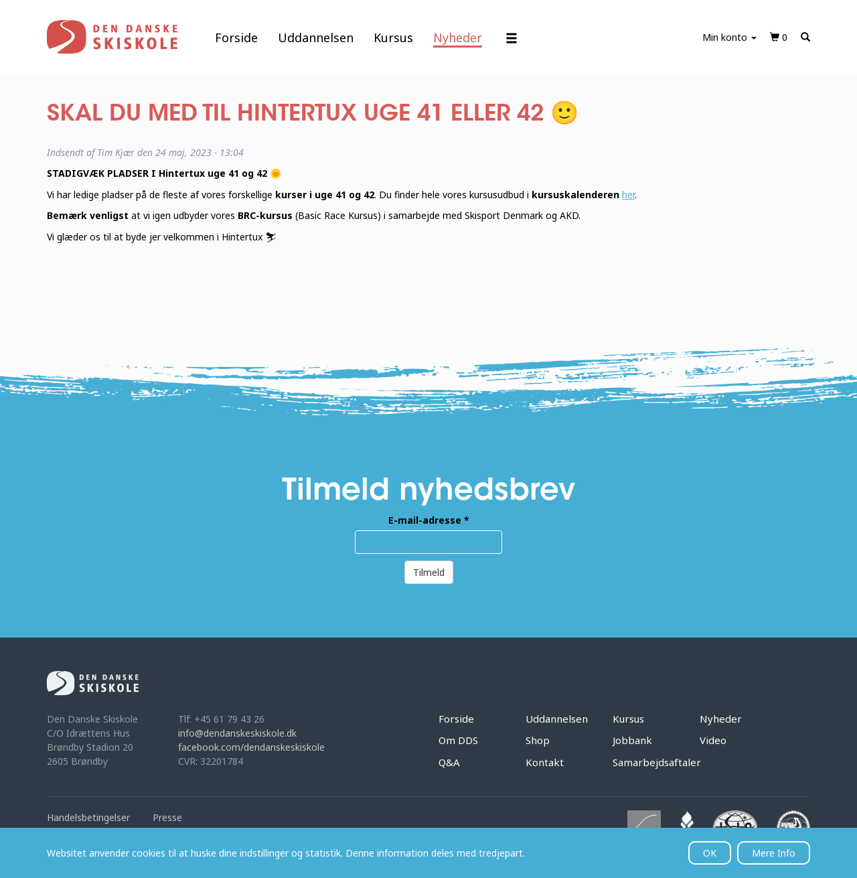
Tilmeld (429, 572)
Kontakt (545, 762)
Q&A (449, 762)
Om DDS (458, 740)
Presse (167, 817)
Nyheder (457, 37)
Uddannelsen (316, 37)
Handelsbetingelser (88, 817)
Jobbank (632, 740)
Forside (236, 37)
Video (713, 740)
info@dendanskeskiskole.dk (237, 733)
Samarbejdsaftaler (657, 762)
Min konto (729, 37)
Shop (538, 740)
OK (709, 853)
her (628, 194)
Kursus (393, 37)
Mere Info (773, 853)
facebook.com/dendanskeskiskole (251, 747)
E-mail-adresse (428, 520)
